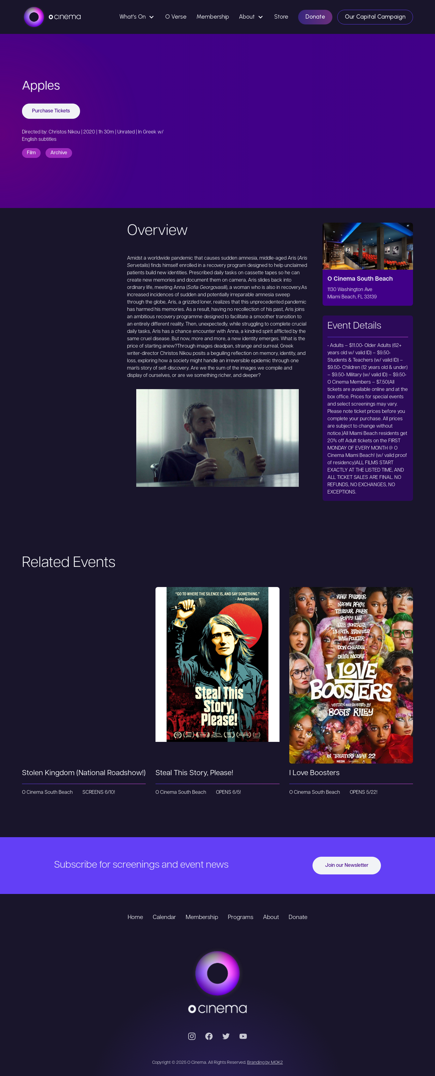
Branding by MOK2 (265, 1062)
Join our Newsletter (346, 865)
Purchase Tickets (51, 111)
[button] (137, 17)
